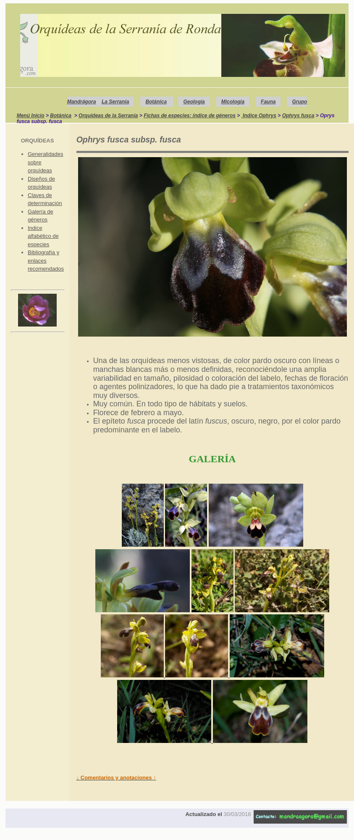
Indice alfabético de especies (43, 236)
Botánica (156, 102)
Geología (194, 102)
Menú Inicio (31, 115)
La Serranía (115, 102)
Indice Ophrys (259, 115)
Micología (232, 102)
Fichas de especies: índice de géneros (190, 115)
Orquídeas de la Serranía (108, 115)
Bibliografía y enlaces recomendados (46, 260)
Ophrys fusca (298, 115)
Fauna (268, 102)
